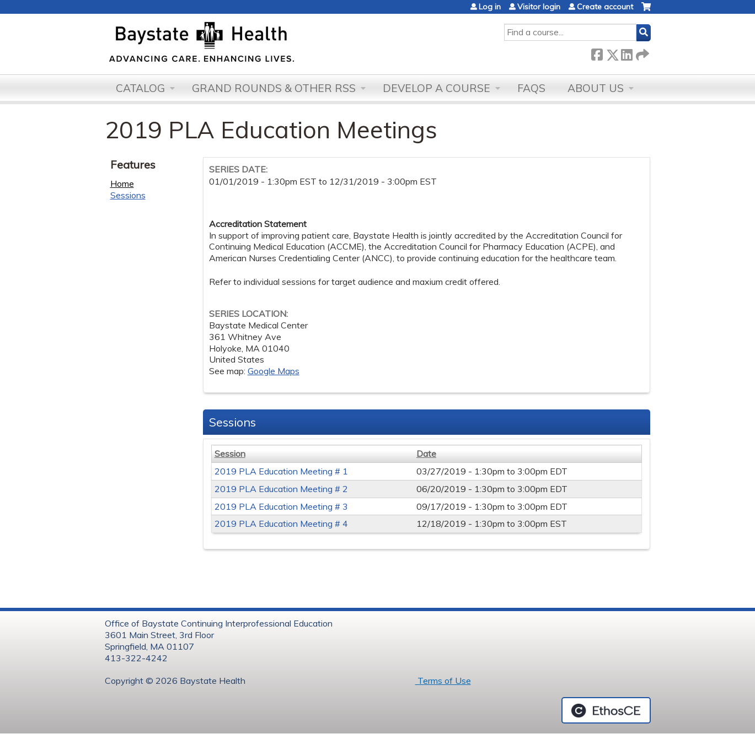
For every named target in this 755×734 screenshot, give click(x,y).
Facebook (596, 52)
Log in (490, 6)
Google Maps (273, 370)
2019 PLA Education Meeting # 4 (281, 523)
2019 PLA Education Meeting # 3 (281, 506)
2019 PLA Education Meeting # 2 (281, 488)
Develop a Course (436, 88)
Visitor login (538, 6)
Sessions (128, 195)
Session (230, 453)
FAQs (531, 88)
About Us (595, 88)
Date (426, 453)
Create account (605, 6)
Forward (641, 52)
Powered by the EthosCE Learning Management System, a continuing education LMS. (606, 710)
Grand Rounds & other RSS (274, 88)
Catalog (140, 88)
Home (122, 183)
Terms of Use (443, 680)
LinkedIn (626, 52)
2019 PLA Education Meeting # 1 (281, 471)
